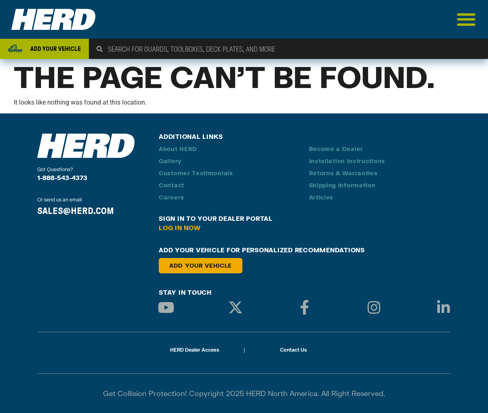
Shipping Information (342, 185)
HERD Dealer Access (194, 350)
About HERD (178, 148)
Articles (321, 197)
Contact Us (293, 350)
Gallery (170, 160)
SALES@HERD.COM (75, 210)
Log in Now (180, 227)
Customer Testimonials (196, 173)
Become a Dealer (336, 148)
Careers (171, 197)
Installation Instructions (347, 160)
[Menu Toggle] (466, 19)
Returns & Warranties (343, 173)
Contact (171, 185)
